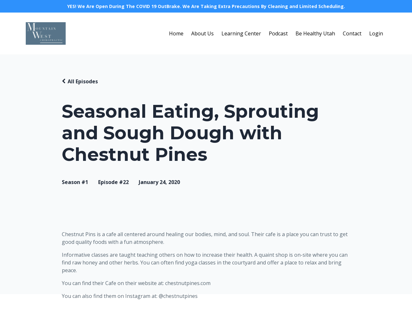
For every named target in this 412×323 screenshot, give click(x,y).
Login (376, 33)
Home (176, 33)
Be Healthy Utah (315, 33)
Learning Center (241, 33)
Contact (352, 33)
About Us (202, 33)
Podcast (278, 33)
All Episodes (83, 81)
